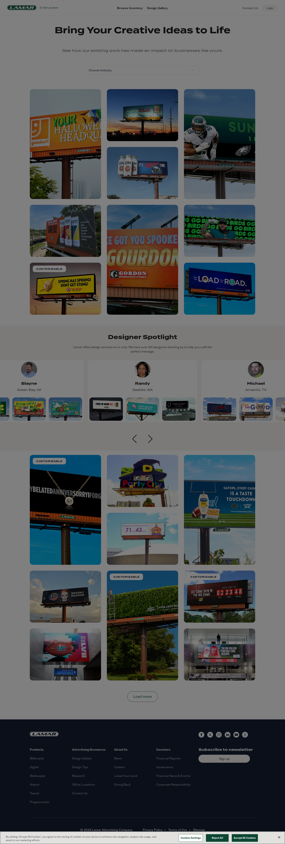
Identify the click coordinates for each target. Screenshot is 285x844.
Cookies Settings (191, 837)
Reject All (217, 837)
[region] (142, 837)
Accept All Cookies (245, 837)
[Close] (279, 837)
